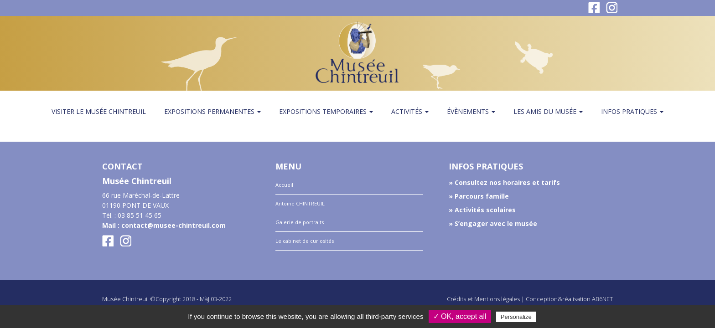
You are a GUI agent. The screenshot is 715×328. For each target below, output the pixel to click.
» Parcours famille (479, 196)
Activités (410, 111)
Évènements (471, 111)
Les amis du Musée (548, 111)
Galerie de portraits (299, 222)
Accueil (284, 184)
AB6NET (602, 299)
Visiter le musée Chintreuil (99, 111)
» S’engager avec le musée (493, 223)
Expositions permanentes (212, 111)
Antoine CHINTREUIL (300, 203)
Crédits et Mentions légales (483, 299)
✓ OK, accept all (460, 316)
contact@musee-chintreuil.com (173, 225)
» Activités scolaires (482, 209)
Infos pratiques (632, 111)
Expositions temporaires (326, 111)
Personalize (516, 316)
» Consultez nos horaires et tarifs (504, 182)
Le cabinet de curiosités (304, 240)
